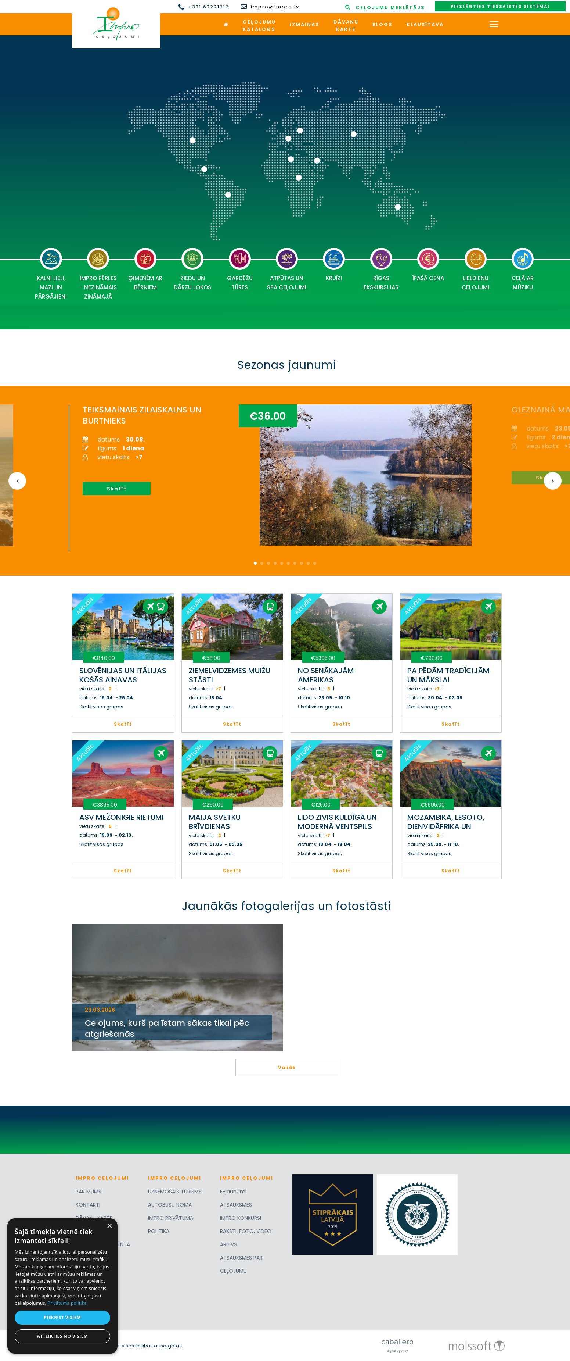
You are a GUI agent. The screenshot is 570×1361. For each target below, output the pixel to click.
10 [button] (314, 563)
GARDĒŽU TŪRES (240, 269)
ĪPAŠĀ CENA (428, 265)
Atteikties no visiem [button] (62, 1336)
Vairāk (287, 1067)
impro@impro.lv (275, 7)
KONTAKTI (88, 1204)
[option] (281, 477)
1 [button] (255, 563)
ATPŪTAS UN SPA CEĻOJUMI (286, 269)
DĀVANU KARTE (94, 1218)
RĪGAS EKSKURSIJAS (381, 269)
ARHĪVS (228, 1244)
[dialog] (62, 1286)
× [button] (109, 1226)
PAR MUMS (88, 1191)
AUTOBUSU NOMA (170, 1204)
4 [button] (275, 563)
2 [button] (261, 563)
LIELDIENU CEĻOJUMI (475, 269)
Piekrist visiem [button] (62, 1317)
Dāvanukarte (345, 25)
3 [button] (268, 563)
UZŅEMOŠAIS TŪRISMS (175, 1191)
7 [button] (294, 563)
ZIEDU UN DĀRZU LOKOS (192, 269)
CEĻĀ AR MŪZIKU (523, 269)
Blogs (382, 24)
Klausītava (425, 24)
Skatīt (116, 488)
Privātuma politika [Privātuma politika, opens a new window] (67, 1303)
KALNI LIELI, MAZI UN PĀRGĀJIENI (51, 274)
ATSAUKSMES (236, 1204)
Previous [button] (17, 481)
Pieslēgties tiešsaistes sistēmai (500, 6)
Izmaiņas (305, 24)
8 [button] (301, 563)
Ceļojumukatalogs (259, 25)
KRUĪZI (334, 265)
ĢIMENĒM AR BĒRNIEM (145, 269)
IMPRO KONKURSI (240, 1218)
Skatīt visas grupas (101, 707)
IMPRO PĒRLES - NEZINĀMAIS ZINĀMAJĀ (98, 274)
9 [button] (308, 563)
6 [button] (288, 563)
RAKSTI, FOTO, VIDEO (245, 1231)
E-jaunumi (233, 1191)
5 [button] (281, 563)
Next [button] (553, 481)
